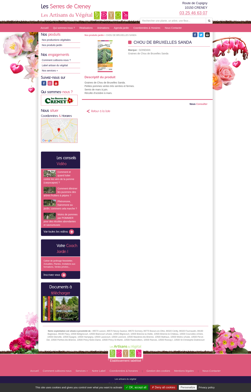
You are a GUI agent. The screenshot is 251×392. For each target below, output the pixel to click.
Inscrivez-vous (55, 275)
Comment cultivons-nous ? (56, 60)
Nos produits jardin (52, 45)
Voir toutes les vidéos (59, 232)
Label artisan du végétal (55, 65)
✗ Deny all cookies (163, 387)
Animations (103, 27)
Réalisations (86, 27)
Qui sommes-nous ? (64, 27)
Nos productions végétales (56, 40)
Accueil (44, 27)
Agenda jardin (121, 27)
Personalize (188, 387)
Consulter (198, 104)
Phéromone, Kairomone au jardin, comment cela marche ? (60, 205)
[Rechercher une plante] (173, 21)
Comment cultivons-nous (57, 370)
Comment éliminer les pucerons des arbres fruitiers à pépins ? (60, 192)
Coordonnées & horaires (124, 370)
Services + (82, 370)
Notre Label (99, 370)
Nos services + (50, 70)
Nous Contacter (173, 27)
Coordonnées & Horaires (146, 27)
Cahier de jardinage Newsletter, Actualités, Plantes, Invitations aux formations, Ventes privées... (59, 264)
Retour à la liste (100, 111)
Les (66, 7)
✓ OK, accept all (136, 387)
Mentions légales (184, 370)
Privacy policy (207, 387)
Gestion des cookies (158, 370)
